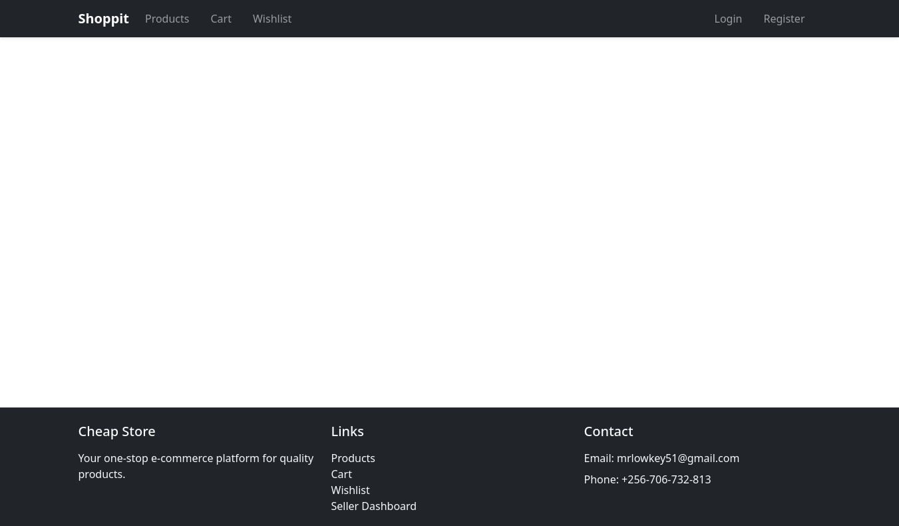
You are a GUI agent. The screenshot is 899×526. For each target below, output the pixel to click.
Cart (220, 18)
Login (729, 18)
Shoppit (104, 18)
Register (784, 18)
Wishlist (272, 18)
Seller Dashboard (374, 506)
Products (167, 18)
